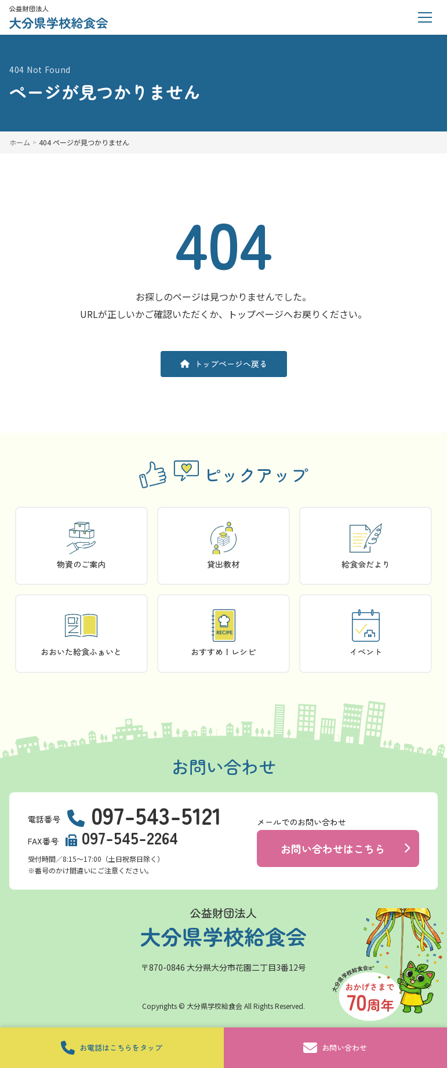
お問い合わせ (335, 1048)
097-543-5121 (156, 815)
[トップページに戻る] (58, 17)
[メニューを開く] (425, 17)
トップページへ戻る (223, 364)
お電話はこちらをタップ (111, 1048)
